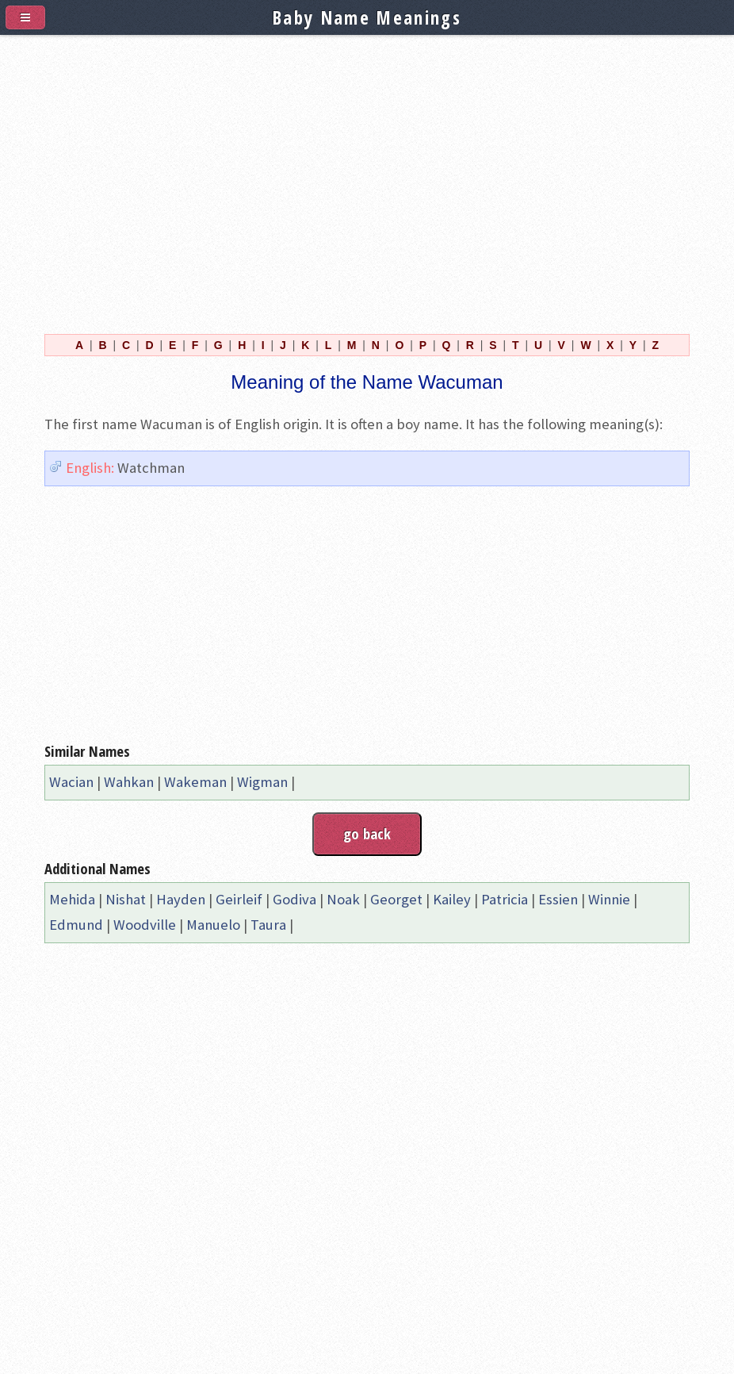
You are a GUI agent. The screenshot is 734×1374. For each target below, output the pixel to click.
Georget (396, 899)
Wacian (71, 782)
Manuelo (213, 924)
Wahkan (129, 782)
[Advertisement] (367, 175)
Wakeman (195, 782)
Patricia (504, 899)
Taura (268, 924)
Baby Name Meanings (367, 17)
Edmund (76, 924)
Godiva (294, 899)
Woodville (144, 924)
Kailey (452, 899)
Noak (343, 899)
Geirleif (239, 899)
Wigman (262, 782)
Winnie (609, 899)
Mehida (72, 899)
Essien (558, 899)
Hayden (180, 899)
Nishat (125, 899)
